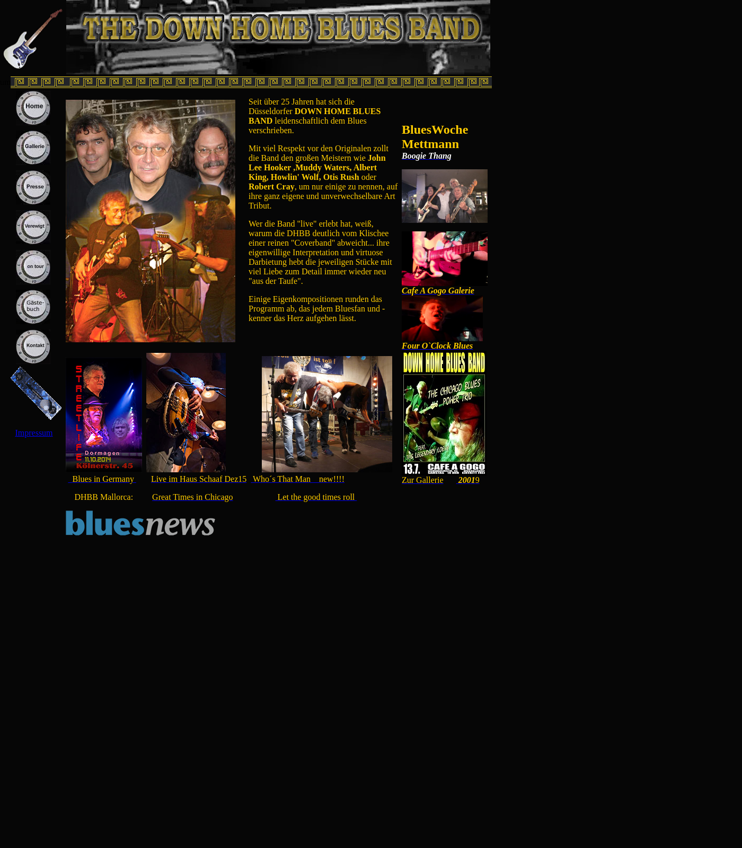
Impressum (33, 432)
